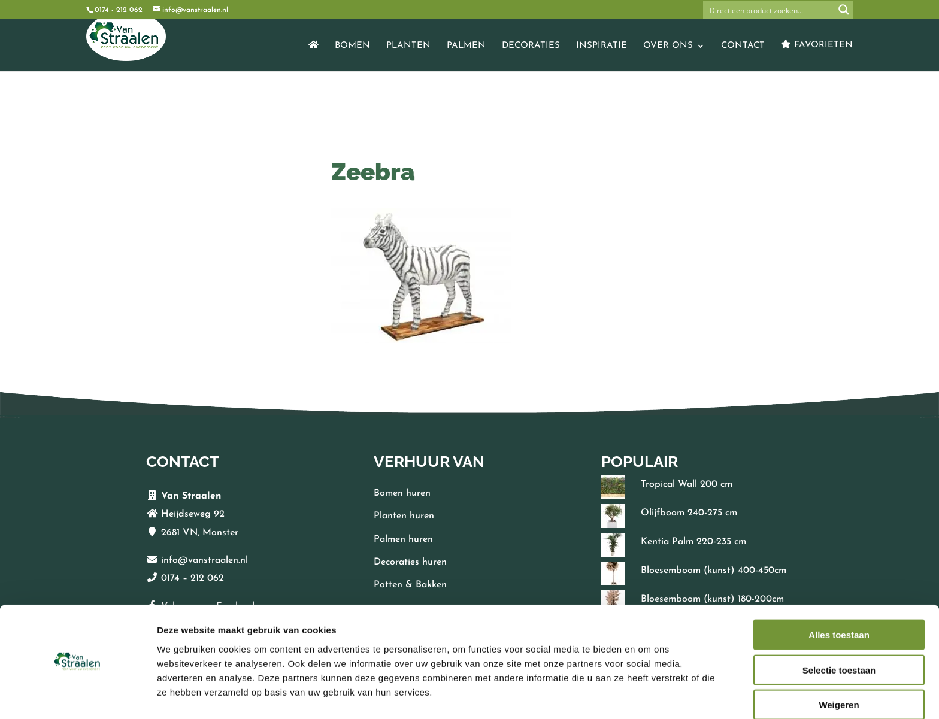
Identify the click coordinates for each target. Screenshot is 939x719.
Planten (408, 46)
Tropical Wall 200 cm (686, 484)
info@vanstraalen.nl (204, 560)
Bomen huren (402, 493)
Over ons (668, 46)
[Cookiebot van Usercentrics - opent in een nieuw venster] (77, 696)
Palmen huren (403, 539)
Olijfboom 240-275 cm (689, 513)
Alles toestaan (839, 599)
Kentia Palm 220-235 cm (693, 542)
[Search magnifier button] (844, 10)
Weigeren (839, 670)
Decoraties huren (410, 562)
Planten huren (404, 516)
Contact (743, 46)
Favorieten (817, 45)
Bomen (352, 46)
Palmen (466, 46)
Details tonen (647, 695)
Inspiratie (601, 46)
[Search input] (769, 9)
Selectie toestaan (839, 635)
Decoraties (531, 46)
